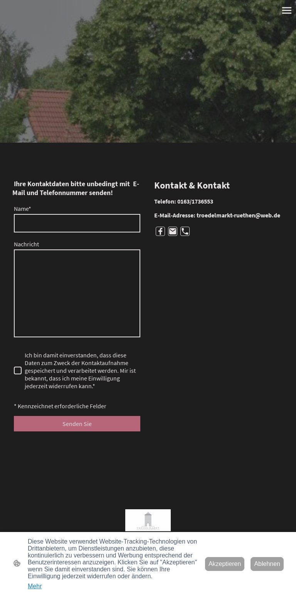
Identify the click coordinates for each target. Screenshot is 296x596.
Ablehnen (267, 564)
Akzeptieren (225, 564)
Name (22, 208)
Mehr (35, 586)
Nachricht (26, 244)
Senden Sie (77, 424)
